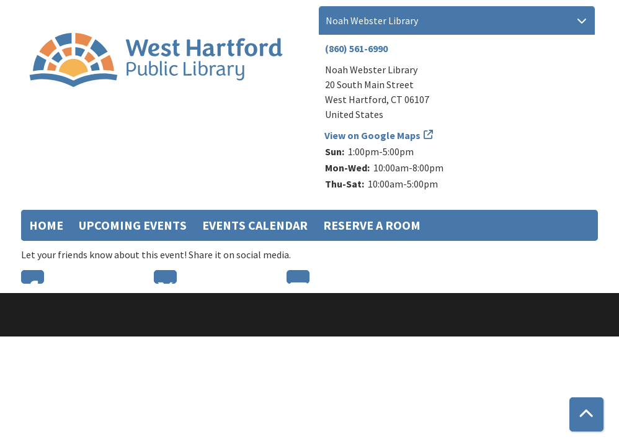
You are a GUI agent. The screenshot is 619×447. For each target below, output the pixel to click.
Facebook (32, 277)
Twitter (165, 277)
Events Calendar (255, 225)
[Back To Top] (586, 414)
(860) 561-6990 (356, 48)
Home (46, 225)
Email (298, 277)
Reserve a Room (372, 225)
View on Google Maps (373, 135)
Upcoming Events (133, 225)
